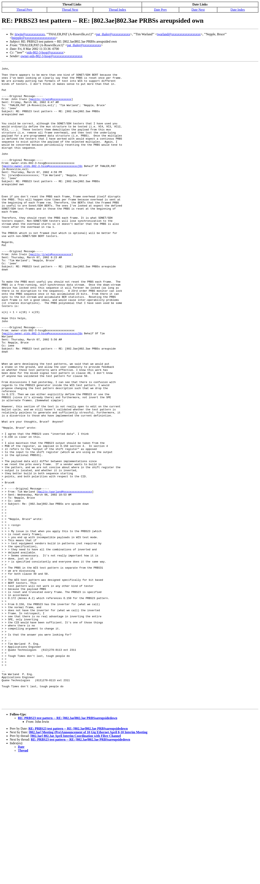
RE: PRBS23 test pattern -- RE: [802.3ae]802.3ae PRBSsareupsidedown (67, 846)
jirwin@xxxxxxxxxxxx (30, 34)
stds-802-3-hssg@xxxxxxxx (45, 52)
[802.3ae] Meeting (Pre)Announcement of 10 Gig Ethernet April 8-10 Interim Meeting (88, 860)
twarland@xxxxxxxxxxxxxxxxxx (179, 34)
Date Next (198, 9)
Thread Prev (24, 9)
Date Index (238, 9)
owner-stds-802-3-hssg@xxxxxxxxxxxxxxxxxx (51, 56)
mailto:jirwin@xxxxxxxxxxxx (50, 106)
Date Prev (160, 9)
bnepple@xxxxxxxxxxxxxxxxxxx (34, 38)
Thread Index (117, 9)
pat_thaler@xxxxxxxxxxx (113, 34)
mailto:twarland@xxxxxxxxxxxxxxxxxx (65, 577)
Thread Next (70, 9)
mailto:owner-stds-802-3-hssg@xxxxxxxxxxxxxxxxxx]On (42, 186)
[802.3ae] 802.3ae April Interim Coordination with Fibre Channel (75, 864)
